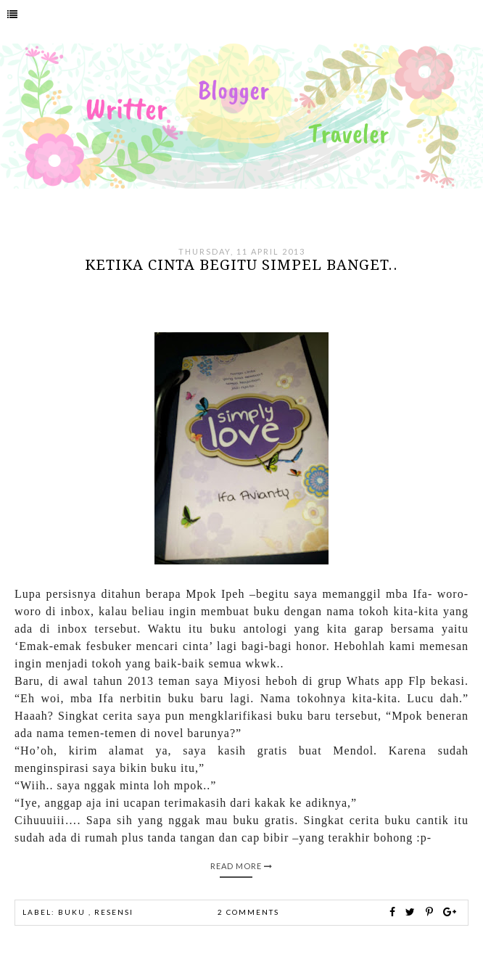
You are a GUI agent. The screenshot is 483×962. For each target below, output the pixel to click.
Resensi (113, 912)
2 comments (248, 912)
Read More (241, 866)
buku (73, 912)
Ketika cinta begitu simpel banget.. (241, 265)
